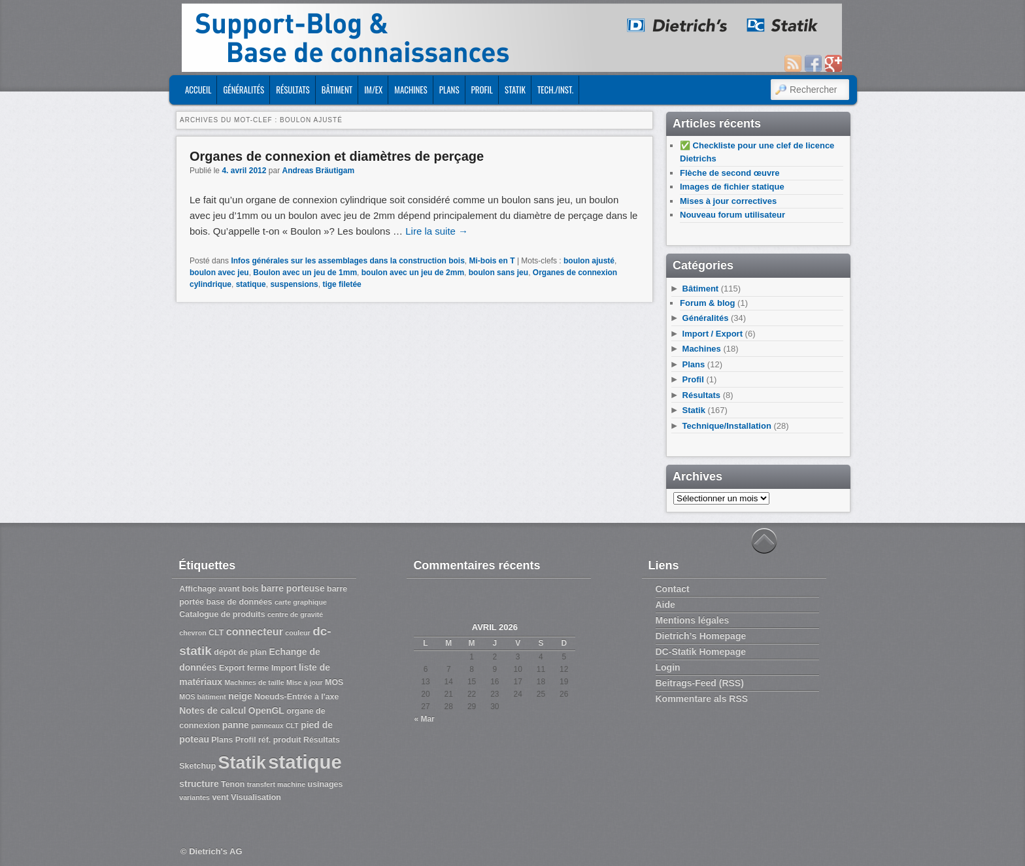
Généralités (243, 89)
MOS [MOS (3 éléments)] (334, 682)
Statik (515, 89)
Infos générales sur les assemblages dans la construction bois (347, 260)
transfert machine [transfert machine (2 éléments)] (276, 784)
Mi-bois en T (492, 260)
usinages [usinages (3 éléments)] (325, 784)
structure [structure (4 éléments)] (198, 783)
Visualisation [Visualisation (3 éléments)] (256, 797)
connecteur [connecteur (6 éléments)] (254, 631)
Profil (482, 89)
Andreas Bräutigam (318, 170)
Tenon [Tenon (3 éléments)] (232, 784)
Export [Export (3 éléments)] (231, 668)
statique (251, 284)
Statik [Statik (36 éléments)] (242, 763)
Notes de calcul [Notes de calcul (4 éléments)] (212, 710)
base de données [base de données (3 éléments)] (240, 602)
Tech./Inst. (555, 89)
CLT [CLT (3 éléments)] (216, 632)
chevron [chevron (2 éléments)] (192, 633)
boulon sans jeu (498, 272)
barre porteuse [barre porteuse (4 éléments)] (293, 588)
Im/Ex (373, 89)
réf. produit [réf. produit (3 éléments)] (279, 739)
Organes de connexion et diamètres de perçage (337, 156)
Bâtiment (337, 89)
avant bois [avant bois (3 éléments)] (238, 588)
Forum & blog (707, 303)
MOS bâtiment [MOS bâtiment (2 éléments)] (202, 697)
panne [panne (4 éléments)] (235, 725)
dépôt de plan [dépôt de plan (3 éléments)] (240, 652)
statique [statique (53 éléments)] (304, 762)
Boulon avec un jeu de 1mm (305, 272)
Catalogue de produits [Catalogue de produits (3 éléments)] (222, 614)
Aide (665, 604)
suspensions (294, 284)
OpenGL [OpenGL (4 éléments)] (266, 710)
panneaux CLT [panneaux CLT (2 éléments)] (275, 725)
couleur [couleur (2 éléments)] (298, 633)
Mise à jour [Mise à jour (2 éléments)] (304, 682)
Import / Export (712, 334)
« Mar (424, 719)
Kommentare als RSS (702, 698)
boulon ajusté (588, 260)
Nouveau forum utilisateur (732, 215)
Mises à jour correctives (728, 201)
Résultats (293, 89)
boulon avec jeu (219, 272)
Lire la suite (436, 231)
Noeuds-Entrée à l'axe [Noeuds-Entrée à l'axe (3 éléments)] (296, 696)
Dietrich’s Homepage (701, 636)
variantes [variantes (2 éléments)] (194, 797)
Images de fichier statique (732, 187)
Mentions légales (693, 620)
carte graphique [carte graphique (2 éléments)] (301, 602)
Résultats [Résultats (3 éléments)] (321, 739)
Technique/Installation (726, 426)
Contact (673, 589)
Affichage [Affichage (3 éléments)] (197, 588)
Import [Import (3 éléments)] (284, 668)
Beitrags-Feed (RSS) (700, 683)
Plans (449, 89)
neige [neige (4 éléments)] (240, 696)
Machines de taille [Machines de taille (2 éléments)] (254, 682)
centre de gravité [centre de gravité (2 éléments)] (295, 614)
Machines (410, 89)
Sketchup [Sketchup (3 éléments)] (197, 766)
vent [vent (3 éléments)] (220, 797)
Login (668, 667)
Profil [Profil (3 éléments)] (245, 739)
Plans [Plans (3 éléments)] (222, 739)
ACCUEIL (198, 89)
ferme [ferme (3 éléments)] (258, 668)
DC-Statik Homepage (701, 651)
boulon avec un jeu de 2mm (412, 272)
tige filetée (341, 284)
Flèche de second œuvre (729, 173)
